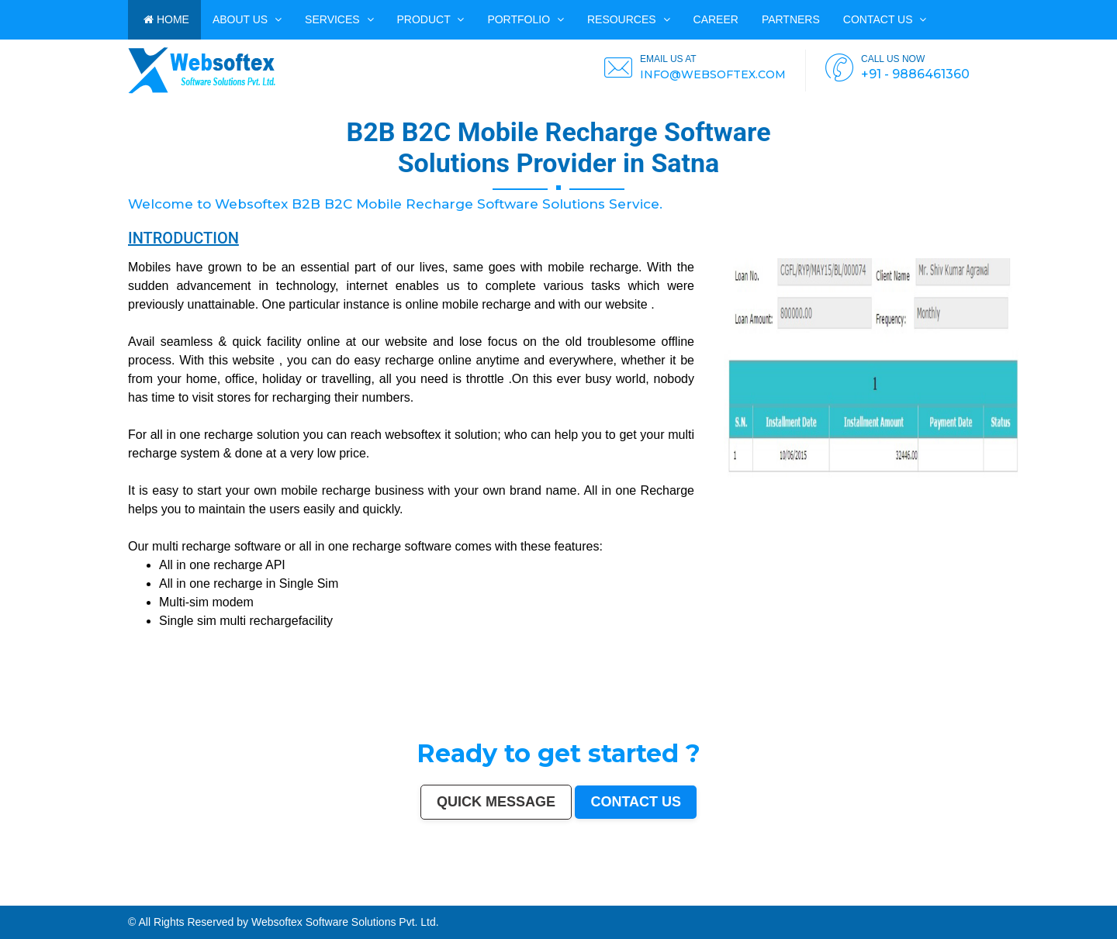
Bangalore (31, 895)
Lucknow (123, 895)
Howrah (448, 895)
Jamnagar (965, 895)
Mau (632, 898)
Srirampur (825, 898)
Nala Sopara (465, 898)
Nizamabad (500, 898)
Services (339, 19)
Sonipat (655, 898)
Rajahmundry (692, 898)
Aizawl (615, 898)
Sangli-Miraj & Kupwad (896, 895)
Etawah (540, 898)
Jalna (646, 898)
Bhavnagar (808, 895)
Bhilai (716, 895)
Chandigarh (427, 895)
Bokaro (71, 898)
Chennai (52, 895)
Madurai (595, 895)
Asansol (1060, 895)
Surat (96, 895)
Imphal (23, 902)
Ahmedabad (77, 895)
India (3, 895)
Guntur (954, 895)
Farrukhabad (931, 898)
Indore (151, 895)
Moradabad (667, 895)
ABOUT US (247, 19)
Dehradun (868, 895)
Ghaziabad (252, 895)
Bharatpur (855, 898)
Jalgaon (1020, 895)
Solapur (354, 895)
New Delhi (1104, 898)
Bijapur (835, 898)
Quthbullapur (228, 898)
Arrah (1019, 898)
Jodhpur (459, 895)
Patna (143, 895)
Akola (15, 898)
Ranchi (397, 895)
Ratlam (919, 898)
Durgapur (933, 895)
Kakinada (605, 898)
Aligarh (604, 895)
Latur (153, 898)
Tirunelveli (1100, 895)
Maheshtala (1041, 895)
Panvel (1027, 898)
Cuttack (751, 895)
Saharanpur (990, 895)
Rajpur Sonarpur (765, 895)
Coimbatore (483, 895)
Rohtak (372, 898)
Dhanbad (1068, 898)
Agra (187, 895)
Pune (89, 895)
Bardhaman (552, 898)
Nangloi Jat (798, 898)
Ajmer (923, 895)
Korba (1052, 895)
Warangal (821, 895)
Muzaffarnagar (266, 898)
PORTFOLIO (525, 19)
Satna (639, 898)
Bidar (1012, 898)
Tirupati (740, 898)
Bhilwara (280, 898)
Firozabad (452, 898)
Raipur (695, 895)
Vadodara (228, 895)
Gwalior (527, 895)
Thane (160, 895)
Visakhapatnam (411, 895)
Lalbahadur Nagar (166, 898)
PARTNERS (791, 19)
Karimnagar (812, 898)
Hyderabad (64, 895)
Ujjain (1070, 895)
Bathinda (765, 898)
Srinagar (387, 895)
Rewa (1094, 898)
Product (431, 19)
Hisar (404, 898)
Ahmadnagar (50, 898)
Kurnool (665, 898)
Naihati (594, 898)
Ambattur (207, 898)
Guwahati (470, 895)
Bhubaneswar (561, 895)
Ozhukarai (729, 898)
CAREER (715, 19)
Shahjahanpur (431, 898)
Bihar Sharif (907, 898)
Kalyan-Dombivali (287, 895)
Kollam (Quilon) (120, 898)
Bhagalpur (292, 898)
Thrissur (488, 898)
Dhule (216, 898)
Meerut (272, 895)
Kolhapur (855, 895)
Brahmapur (194, 898)
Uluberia (1057, 898)
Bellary (363, 898)
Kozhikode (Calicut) (87, 898)
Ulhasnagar (843, 895)
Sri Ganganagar (882, 898)
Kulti (532, 898)
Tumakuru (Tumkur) (247, 898)
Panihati (182, 898)
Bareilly (632, 895)
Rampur (585, 898)
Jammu (879, 895)
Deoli (718, 898)
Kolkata (42, 895)
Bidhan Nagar (1082, 898)
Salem (585, 895)
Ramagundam (974, 898)
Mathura (330, 898)
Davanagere (25, 898)
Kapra (896, 898)
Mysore (439, 895)
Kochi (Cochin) (793, 895)
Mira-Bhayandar (513, 895)
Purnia (15, 902)
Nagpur (134, 895)
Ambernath (1039, 898)
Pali (1113, 898)
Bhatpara (977, 895)
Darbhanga (573, 898)
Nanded (914, 895)
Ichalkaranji (677, 898)
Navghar (5, 902)
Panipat (478, 898)
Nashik (216, 895)
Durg (704, 898)
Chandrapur (415, 898)
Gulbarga (944, 895)
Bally (442, 898)
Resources (628, 19)
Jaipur (114, 895)
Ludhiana (179, 895)
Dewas (624, 898)
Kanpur (105, 895)
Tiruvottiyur (990, 898)
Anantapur (867, 898)
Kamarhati (394, 898)
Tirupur (37, 898)
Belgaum (5, 898)
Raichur (943, 898)
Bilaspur (523, 898)
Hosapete (1003, 898)
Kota (623, 895)
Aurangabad (341, 895)
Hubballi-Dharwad (542, 895)
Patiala (354, 898)
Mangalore (104, 898)
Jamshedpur (728, 895)
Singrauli (382, 898)
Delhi (20, 895)
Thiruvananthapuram (648, 895)
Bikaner (779, 895)
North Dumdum (957, 898)
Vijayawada (497, 895)
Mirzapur (33, 902)
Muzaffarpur (343, 898)
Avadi (774, 898)
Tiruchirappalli (682, 895)
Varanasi (329, 895)
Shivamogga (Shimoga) (311, 898)
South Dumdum (1006, 895)
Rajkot (263, 895)
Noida (1029, 895)
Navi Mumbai (305, 895)
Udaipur (1111, 895)
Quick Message (496, 802)
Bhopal (168, 895)
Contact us (885, 19)
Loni (1048, 898)
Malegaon (1087, 895)
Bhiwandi (615, 895)
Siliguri (831, 895)
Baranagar (785, 898)
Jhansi (61, 898)
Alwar (562, 898)
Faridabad (239, 895)
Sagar (845, 898)
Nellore (133, 898)
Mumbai (11, 895)
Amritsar (317, 895)
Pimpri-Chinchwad (201, 895)
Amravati (740, 895)
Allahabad (365, 895)
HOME (166, 19)
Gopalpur (143, 898)
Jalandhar (575, 895)
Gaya (1078, 895)
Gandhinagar (752, 898)
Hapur (711, 898)
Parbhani (512, 898)
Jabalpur (377, 895)
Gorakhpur (705, 895)
